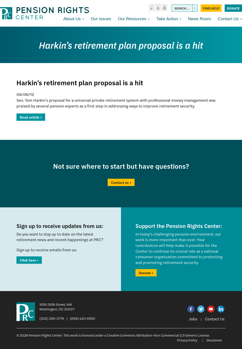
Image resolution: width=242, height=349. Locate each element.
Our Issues (101, 18)
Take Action (168, 18)
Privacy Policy (187, 340)
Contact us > (121, 182)
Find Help (211, 8)
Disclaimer (214, 340)
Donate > (146, 272)
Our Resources (134, 18)
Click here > (29, 260)
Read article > (31, 117)
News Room (199, 18)
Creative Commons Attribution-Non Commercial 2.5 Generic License (158, 335)
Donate (233, 8)
